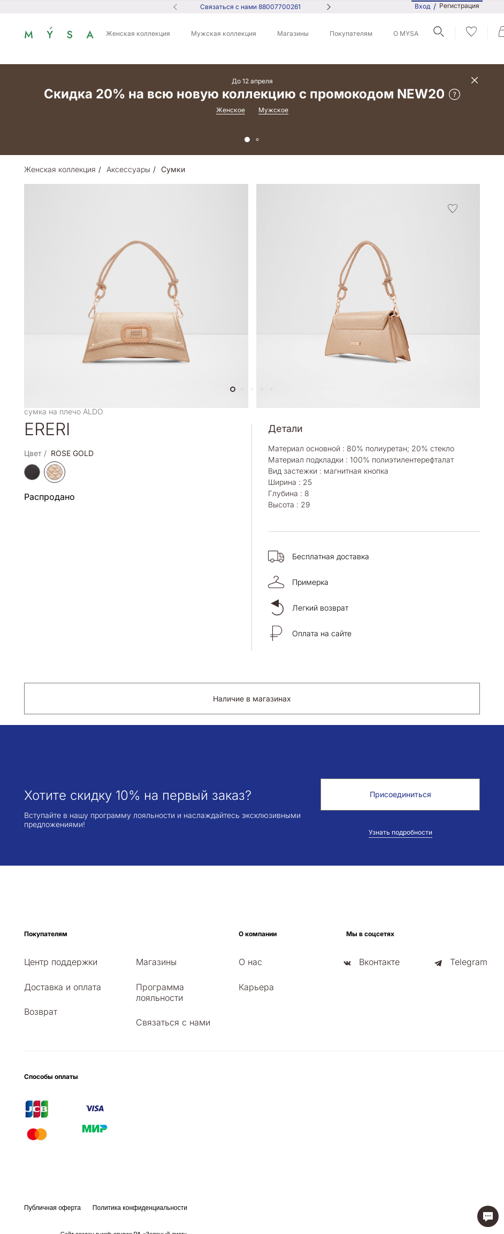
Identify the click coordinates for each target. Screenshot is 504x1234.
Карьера (256, 987)
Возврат (40, 1011)
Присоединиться (400, 794)
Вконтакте (379, 962)
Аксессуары (128, 169)
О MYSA (405, 33)
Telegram (468, 962)
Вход (422, 6)
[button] (232, 389)
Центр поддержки (60, 962)
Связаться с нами (173, 1022)
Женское (230, 110)
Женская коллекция (138, 33)
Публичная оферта (52, 1208)
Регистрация (459, 6)
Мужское (273, 110)
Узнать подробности (400, 832)
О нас (250, 962)
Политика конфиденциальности (140, 1208)
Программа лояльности (160, 992)
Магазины (293, 33)
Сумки (173, 169)
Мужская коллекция (223, 33)
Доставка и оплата (62, 987)
